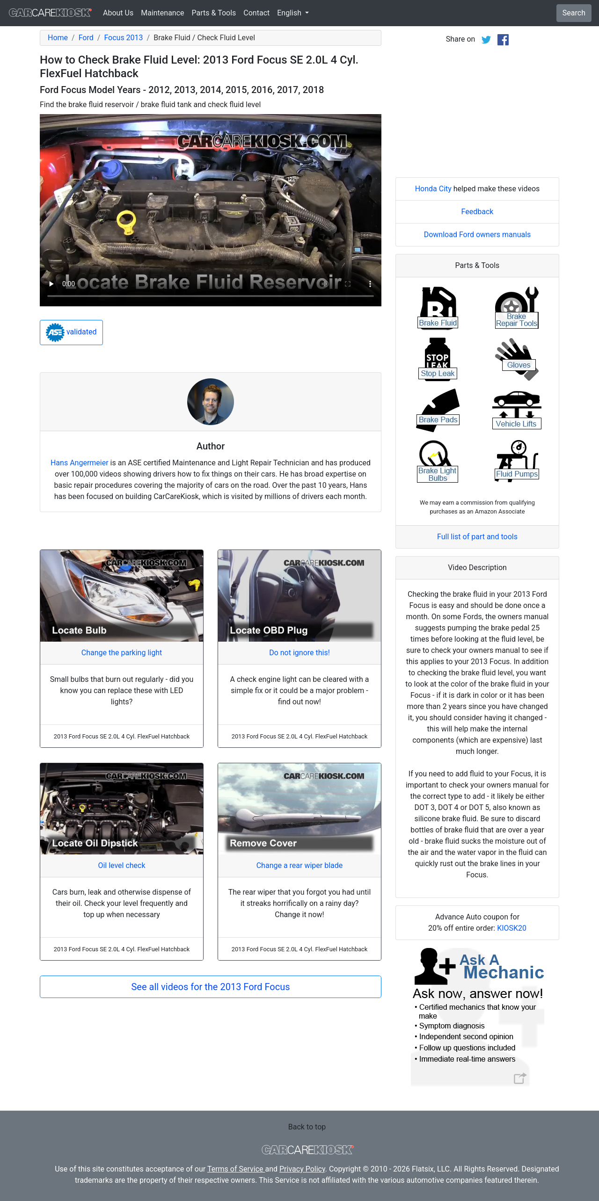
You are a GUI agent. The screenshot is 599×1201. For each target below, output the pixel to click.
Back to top (307, 1126)
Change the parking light (121, 652)
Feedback (477, 211)
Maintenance (162, 12)
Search (573, 12)
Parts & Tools (214, 12)
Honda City (433, 188)
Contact (256, 12)
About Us (118, 12)
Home (58, 37)
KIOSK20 (511, 928)
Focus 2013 (123, 37)
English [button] (290, 12)
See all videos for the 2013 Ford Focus (210, 986)
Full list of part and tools (477, 536)
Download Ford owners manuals (477, 234)
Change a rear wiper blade (299, 865)
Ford (86, 37)
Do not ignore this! (299, 652)
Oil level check (121, 865)
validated (71, 332)
